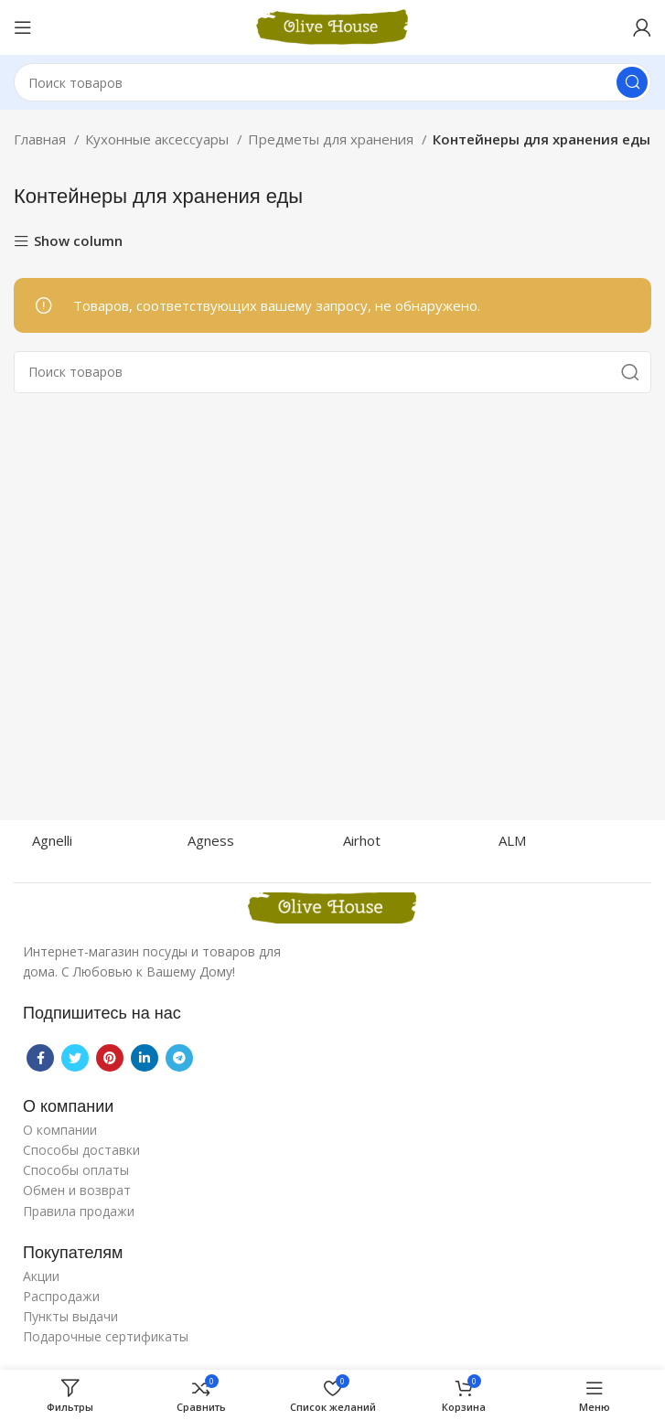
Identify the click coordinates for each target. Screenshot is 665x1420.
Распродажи (61, 1296)
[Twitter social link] (75, 1058)
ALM (512, 840)
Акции (41, 1276)
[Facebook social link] (40, 1058)
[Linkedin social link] (144, 1058)
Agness (211, 840)
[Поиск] (332, 82)
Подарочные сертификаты (105, 1336)
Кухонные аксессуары (158, 139)
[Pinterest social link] (109, 1058)
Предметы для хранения (332, 139)
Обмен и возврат (77, 1190)
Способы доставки (81, 1149)
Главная (42, 139)
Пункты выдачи (70, 1316)
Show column (78, 242)
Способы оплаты (76, 1170)
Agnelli (52, 840)
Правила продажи (78, 1211)
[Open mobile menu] (23, 27)
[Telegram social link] (179, 1058)
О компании (60, 1129)
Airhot (362, 840)
